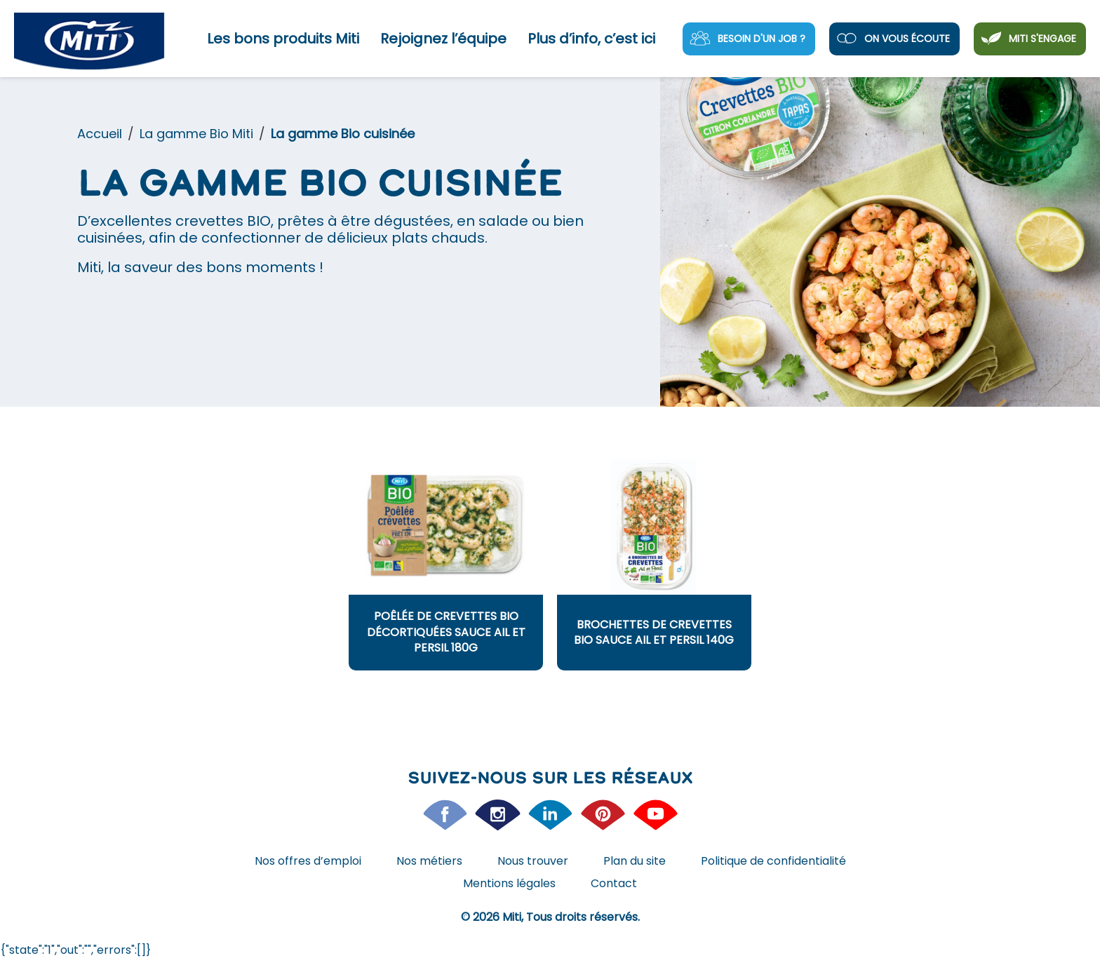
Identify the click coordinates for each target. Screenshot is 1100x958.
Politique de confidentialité (773, 861)
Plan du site (634, 861)
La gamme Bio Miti (196, 133)
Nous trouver (532, 861)
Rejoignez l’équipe (443, 38)
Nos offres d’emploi (308, 861)
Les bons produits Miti (283, 38)
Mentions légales (509, 883)
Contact (614, 883)
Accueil (99, 133)
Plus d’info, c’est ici (591, 38)
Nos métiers (429, 861)
